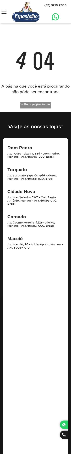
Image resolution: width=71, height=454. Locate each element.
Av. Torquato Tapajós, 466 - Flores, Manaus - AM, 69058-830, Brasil (32, 177)
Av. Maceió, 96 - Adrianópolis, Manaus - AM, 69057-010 (35, 246)
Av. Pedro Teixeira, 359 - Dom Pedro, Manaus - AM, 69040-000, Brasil (33, 155)
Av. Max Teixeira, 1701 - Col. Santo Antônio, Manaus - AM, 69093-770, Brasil (32, 200)
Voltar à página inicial (35, 104)
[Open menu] (4, 11)
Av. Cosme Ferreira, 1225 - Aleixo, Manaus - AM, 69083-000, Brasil (31, 224)
